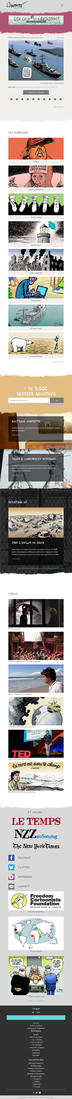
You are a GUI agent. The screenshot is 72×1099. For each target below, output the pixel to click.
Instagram (37, 1079)
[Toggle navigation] (62, 5)
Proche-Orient (27, 87)
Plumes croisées (36, 1071)
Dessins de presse (36, 1037)
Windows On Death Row (36, 1074)
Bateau (48, 87)
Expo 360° (36, 1055)
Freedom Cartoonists (36, 1068)
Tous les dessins (37, 1042)
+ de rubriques (57, 362)
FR (33, 1012)
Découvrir (16, 435)
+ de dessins (58, 107)
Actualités (36, 1050)
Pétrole (39, 87)
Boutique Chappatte (36, 1063)
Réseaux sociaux (36, 1076)
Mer (44, 87)
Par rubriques (37, 1045)
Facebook (37, 1084)
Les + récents (37, 1040)
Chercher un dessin (37, 1047)
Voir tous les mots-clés (53, 404)
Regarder (16, 475)
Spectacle (36, 1053)
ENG (38, 1012)
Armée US (54, 87)
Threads (37, 1087)
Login (36, 1018)
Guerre (34, 87)
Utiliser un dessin (36, 1025)
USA (17, 87)
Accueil (36, 1034)
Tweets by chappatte (36, 1001)
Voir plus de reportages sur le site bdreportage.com (41, 568)
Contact (36, 1023)
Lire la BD (16, 559)
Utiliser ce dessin (36, 92)
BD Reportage (36, 1066)
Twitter (37, 1081)
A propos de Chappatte (36, 1028)
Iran (21, 87)
